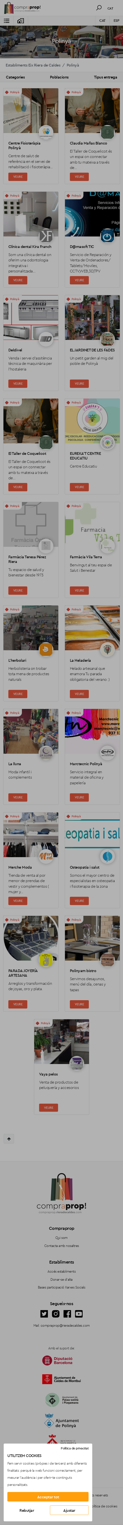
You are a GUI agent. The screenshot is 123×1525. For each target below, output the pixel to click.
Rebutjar (26, 1510)
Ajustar (69, 1510)
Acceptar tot (48, 1496)
